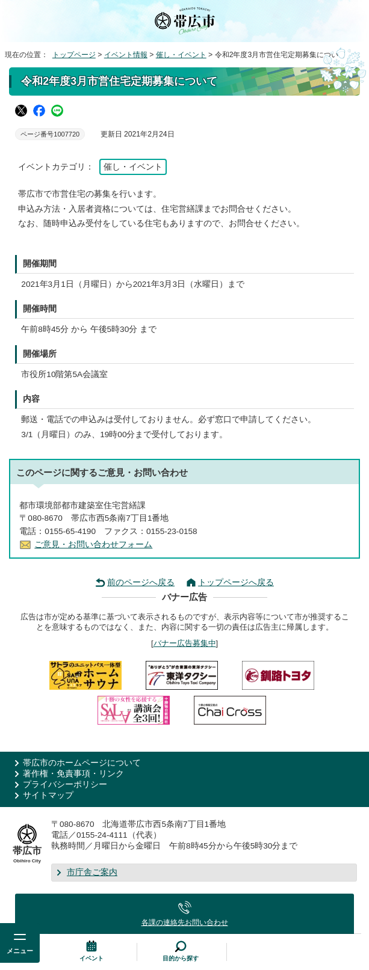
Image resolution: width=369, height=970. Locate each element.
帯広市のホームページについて (82, 762)
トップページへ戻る (236, 582)
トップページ (74, 55)
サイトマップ (48, 795)
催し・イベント (181, 55)
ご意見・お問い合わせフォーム (93, 544)
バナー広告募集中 (184, 643)
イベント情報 (125, 55)
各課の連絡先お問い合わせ (184, 922)
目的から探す (181, 958)
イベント (91, 958)
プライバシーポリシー (65, 784)
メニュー (20, 950)
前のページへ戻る (141, 582)
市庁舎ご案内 (92, 872)
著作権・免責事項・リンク (73, 773)
